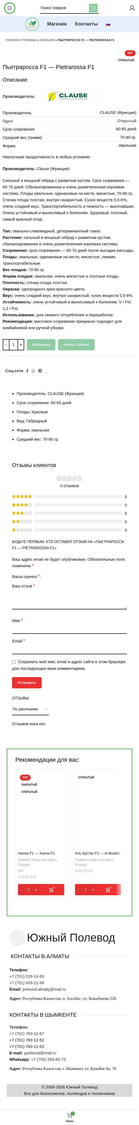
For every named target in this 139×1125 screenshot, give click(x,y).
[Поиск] (69, 8)
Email (18, 641)
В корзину (41, 345)
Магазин (47, 40)
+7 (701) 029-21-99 (27, 982)
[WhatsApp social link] (33, 370)
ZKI (20, 871)
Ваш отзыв (23, 586)
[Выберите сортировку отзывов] (30, 709)
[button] (41, 889)
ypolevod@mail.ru (40, 1053)
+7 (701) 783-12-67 (26, 1033)
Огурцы (24, 864)
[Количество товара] (13, 344)
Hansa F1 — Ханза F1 (36, 853)
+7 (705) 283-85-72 (48, 1059)
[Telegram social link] (40, 370)
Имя (17, 620)
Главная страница (21, 40)
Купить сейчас (76, 345)
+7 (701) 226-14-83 (26, 976)
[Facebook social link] (27, 370)
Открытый (126, 120)
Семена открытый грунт (37, 860)
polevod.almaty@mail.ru (44, 989)
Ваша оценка (26, 576)
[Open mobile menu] (9, 8)
